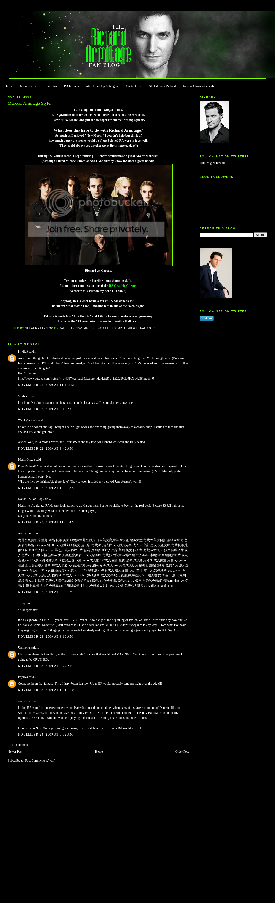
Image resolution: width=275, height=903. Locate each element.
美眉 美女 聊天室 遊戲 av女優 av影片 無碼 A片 (151, 550)
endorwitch (25, 701)
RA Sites (51, 86)
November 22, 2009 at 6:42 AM (45, 448)
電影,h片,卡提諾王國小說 (63, 560)
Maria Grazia (26, 459)
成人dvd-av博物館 (148, 555)
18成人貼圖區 (91, 555)
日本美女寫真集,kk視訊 (112, 540)
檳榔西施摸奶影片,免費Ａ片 (158, 565)
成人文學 (107, 575)
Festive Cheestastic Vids (198, 86)
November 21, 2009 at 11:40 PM (46, 385)
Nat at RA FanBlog (30, 499)
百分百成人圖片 (39, 565)
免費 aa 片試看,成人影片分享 (111, 545)
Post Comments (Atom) (40, 760)
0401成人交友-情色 (155, 575)
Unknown (24, 647)
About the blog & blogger (102, 86)
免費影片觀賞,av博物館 (118, 555)
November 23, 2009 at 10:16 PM (46, 690)
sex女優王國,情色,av (113, 580)
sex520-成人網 (35, 560)
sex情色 (92, 580)
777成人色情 (108, 560)
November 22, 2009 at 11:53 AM (46, 522)
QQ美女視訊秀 (80, 545)
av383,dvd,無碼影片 (86, 575)
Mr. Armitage (128, 328)
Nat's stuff (149, 328)
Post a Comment (18, 744)
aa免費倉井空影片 (82, 540)
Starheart (24, 396)
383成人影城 (59, 545)
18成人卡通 (60, 565)
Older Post (182, 751)
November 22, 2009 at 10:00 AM (46, 488)
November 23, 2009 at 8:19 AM (45, 636)
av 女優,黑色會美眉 (68, 555)
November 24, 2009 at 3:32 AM (45, 734)
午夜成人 (107, 570)
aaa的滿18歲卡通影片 (74, 585)
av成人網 (43, 545)
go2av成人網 (90, 560)
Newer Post (15, 751)
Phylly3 (23, 351)
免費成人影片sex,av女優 (106, 585)
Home (8, 86)
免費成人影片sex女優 (139, 585)
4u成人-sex (110, 565)
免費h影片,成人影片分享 (135, 560)
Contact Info (134, 86)
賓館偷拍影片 (171, 555)
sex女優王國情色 (139, 580)
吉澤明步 (57, 550)
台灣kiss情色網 (43, 555)
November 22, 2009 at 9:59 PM (45, 592)
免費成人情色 (55, 580)
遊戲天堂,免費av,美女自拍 (148, 540)
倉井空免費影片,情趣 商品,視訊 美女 (43, 540)
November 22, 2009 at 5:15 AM (45, 409)
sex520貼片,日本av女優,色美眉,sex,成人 (49, 570)
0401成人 (65, 575)
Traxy (22, 603)
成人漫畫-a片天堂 (127, 570)
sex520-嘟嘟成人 (89, 570)
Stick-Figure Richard (162, 86)
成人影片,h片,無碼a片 (79, 550)
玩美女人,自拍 (48, 575)
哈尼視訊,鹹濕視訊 (127, 575)
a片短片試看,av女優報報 (85, 565)
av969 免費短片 (76, 580)
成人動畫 (160, 560)
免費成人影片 (128, 565)
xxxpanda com (164, 585)
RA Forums (71, 86)
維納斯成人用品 (106, 550)
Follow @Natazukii (212, 163)
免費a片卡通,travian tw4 (168, 580)
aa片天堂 (31, 575)
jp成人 (174, 575)
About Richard (29, 86)
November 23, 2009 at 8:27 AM (45, 666)
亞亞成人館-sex (39, 550)
